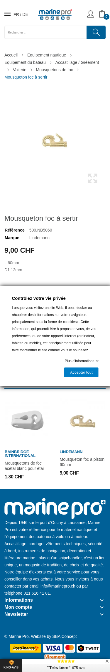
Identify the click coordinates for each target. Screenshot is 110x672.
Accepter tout (81, 372)
